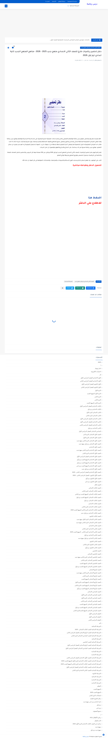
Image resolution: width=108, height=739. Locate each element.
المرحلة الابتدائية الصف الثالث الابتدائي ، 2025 (88, 629)
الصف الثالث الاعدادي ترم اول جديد (91, 513)
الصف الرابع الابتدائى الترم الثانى (91, 576)
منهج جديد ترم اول (96, 730)
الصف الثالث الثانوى (95, 516)
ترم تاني (98, 708)
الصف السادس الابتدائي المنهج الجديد (90, 604)
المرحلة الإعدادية (96, 651)
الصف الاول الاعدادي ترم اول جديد (91, 469)
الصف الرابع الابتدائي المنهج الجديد (91, 579)
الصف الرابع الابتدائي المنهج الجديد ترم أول (89, 588)
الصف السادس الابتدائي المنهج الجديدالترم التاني (87, 610)
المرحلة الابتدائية (74, 6)
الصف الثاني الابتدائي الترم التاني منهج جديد (88, 522)
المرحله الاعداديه (96, 683)
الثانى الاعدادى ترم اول (94, 428)
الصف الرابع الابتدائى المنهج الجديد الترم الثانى (88, 585)
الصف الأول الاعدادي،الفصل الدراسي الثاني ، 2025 (86, 472)
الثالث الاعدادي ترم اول (94, 409)
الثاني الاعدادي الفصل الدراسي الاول (90, 422)
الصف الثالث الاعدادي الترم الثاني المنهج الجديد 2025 (86, 510)
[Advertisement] (54, 23)
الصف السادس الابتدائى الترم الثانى (91, 601)
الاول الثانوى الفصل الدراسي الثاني (91, 387)
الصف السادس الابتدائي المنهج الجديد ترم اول (88, 607)
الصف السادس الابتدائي (94, 591)
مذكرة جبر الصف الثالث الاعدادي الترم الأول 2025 (87, 724)
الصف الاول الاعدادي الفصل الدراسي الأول (89, 456)
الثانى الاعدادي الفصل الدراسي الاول (90, 418)
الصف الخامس (97, 551)
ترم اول (99, 705)
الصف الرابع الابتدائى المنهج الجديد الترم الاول (88, 582)
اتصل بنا (47, 1)
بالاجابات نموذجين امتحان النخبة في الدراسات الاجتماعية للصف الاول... (69, 40)
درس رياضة (92, 4)
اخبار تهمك (98, 368)
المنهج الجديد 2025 (95, 692)
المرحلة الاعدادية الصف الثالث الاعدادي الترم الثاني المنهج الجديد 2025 (81, 664)
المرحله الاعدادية (96, 680)
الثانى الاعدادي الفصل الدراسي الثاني (90, 425)
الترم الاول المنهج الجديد (94, 393)
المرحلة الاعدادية (68, 281)
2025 (99, 362)
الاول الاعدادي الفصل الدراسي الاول (91, 378)
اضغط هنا (94, 198)
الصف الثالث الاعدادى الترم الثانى (91, 507)
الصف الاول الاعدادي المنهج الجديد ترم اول (89, 462)
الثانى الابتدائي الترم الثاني (93, 415)
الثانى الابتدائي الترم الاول (93, 412)
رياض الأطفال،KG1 (95, 717)
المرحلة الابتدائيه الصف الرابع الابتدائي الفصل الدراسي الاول (84, 645)
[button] (90, 288)
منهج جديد (98, 727)
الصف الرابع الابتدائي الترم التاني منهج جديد (88, 573)
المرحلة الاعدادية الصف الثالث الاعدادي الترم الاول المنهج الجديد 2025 (81, 661)
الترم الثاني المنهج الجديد (94, 403)
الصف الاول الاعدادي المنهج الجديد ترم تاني (88, 466)
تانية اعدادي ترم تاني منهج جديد (92, 702)
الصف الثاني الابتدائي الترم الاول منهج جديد (89, 519)
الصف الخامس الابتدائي (94, 554)
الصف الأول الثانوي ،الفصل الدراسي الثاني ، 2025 (87, 475)
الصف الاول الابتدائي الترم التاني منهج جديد (89, 440)
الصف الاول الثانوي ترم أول (93, 478)
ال (100, 374)
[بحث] (6, 6)
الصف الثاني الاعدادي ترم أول (92, 535)
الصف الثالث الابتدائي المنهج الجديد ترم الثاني (88, 494)
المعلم (99, 686)
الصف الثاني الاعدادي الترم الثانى (91, 529)
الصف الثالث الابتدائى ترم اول (92, 500)
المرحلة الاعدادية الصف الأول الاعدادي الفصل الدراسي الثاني (84, 657)
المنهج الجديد (97, 689)
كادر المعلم (98, 720)
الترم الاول (98, 390)
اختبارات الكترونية (96, 371)
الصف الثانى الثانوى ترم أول (93, 547)
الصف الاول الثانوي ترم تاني (93, 481)
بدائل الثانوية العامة (95, 698)
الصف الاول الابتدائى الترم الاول (92, 437)
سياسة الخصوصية (72, 1)
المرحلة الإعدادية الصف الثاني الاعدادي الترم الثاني (86, 670)
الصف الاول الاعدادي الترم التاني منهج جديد (88, 450)
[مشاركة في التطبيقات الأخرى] (62, 288)
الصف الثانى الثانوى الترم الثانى (92, 544)
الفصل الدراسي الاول (95, 617)
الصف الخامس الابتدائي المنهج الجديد (90, 563)
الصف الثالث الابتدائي (95, 488)
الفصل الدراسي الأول (95, 613)
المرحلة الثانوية (96, 673)
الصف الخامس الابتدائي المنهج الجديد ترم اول (88, 566)
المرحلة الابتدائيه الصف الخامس (92, 642)
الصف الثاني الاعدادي (95, 525)
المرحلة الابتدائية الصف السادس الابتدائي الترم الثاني (86, 635)
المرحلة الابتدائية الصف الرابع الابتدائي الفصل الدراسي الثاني (84, 632)
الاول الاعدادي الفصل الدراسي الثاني (90, 381)
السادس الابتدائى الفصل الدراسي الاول (90, 431)
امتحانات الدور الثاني (95, 695)
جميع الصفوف (97, 711)
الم (100, 623)
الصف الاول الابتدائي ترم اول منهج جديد (90, 444)
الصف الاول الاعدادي (95, 447)
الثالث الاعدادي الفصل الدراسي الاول (90, 406)
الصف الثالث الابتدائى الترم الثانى (91, 491)
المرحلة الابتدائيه (96, 639)
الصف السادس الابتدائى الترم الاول (91, 598)
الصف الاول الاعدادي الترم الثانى (91, 453)
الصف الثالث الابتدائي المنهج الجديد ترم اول (88, 497)
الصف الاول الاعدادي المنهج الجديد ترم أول (89, 459)
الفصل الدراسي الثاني (94, 620)
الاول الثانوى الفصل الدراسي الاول (91, 384)
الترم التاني (98, 396)
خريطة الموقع (61, 1)
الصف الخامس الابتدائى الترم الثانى (91, 560)
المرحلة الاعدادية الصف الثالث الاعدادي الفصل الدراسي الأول (83, 667)
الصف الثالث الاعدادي (95, 503)
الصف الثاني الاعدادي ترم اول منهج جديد (90, 47)
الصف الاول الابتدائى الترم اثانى (92, 434)
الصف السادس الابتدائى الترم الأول (91, 595)
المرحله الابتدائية (96, 676)
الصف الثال (97, 485)
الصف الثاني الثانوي (95, 541)
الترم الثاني (98, 400)
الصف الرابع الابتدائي (95, 569)
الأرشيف (54, 1)
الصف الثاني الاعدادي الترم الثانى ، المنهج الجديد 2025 (85, 532)
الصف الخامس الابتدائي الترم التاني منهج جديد (88, 557)
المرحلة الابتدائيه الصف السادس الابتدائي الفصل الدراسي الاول (83, 648)
